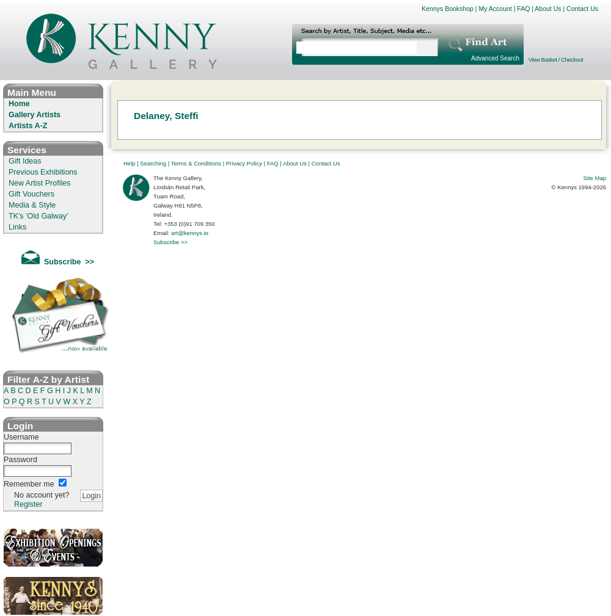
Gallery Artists (34, 115)
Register (28, 504)
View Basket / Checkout (556, 59)
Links (17, 227)
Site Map (595, 178)
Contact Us (582, 8)
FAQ (523, 8)
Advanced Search (495, 58)
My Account (494, 8)
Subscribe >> (170, 242)
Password (20, 459)
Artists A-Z (28, 125)
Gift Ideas (25, 161)
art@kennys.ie (189, 233)
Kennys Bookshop (448, 8)
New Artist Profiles (39, 183)
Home (19, 104)
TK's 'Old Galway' (38, 216)
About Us (548, 8)
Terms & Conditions (196, 163)
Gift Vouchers (31, 194)
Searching (153, 163)
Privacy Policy (244, 163)
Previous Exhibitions (43, 172)
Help (129, 163)
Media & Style (32, 205)
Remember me (29, 484)
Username (21, 437)
